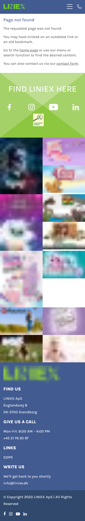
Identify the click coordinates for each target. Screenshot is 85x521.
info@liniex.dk (15, 483)
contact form (67, 63)
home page (28, 50)
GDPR (8, 457)
